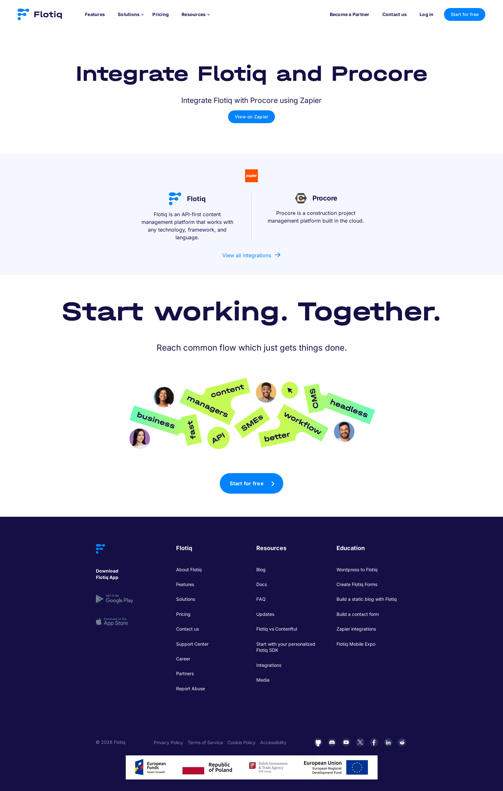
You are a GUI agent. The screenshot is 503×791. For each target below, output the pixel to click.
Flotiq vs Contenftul (276, 629)
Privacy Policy (168, 742)
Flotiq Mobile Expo (356, 644)
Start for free (247, 483)
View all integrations (246, 255)
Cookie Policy (241, 742)
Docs (261, 584)
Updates (265, 614)
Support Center (192, 644)
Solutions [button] (129, 14)
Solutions (185, 599)
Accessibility (273, 742)
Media (262, 680)
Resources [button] (194, 14)
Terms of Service (205, 742)
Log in (427, 14)
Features (95, 14)
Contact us (394, 14)
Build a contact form (358, 614)
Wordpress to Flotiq (357, 569)
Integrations (268, 665)
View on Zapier (252, 116)
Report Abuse (190, 688)
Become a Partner (350, 14)
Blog (261, 569)
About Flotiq (189, 569)
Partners (185, 673)
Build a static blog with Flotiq (367, 599)
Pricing (160, 14)
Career (183, 658)
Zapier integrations (356, 629)
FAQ (261, 599)
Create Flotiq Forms (357, 584)
